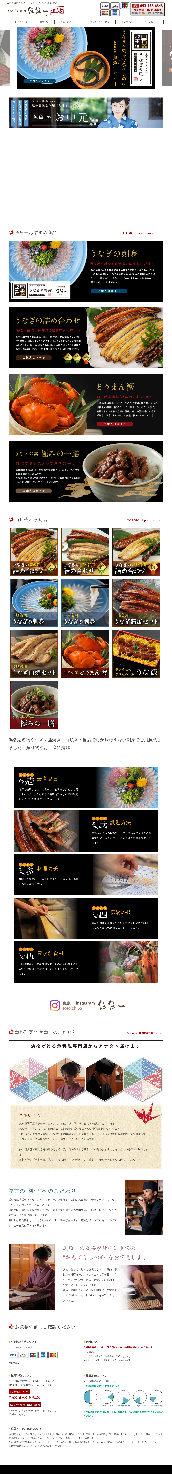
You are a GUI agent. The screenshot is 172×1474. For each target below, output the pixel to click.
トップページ (21, 22)
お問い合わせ (150, 22)
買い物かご (127, 22)
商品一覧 (44, 22)
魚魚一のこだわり (69, 22)
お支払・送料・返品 (99, 22)
